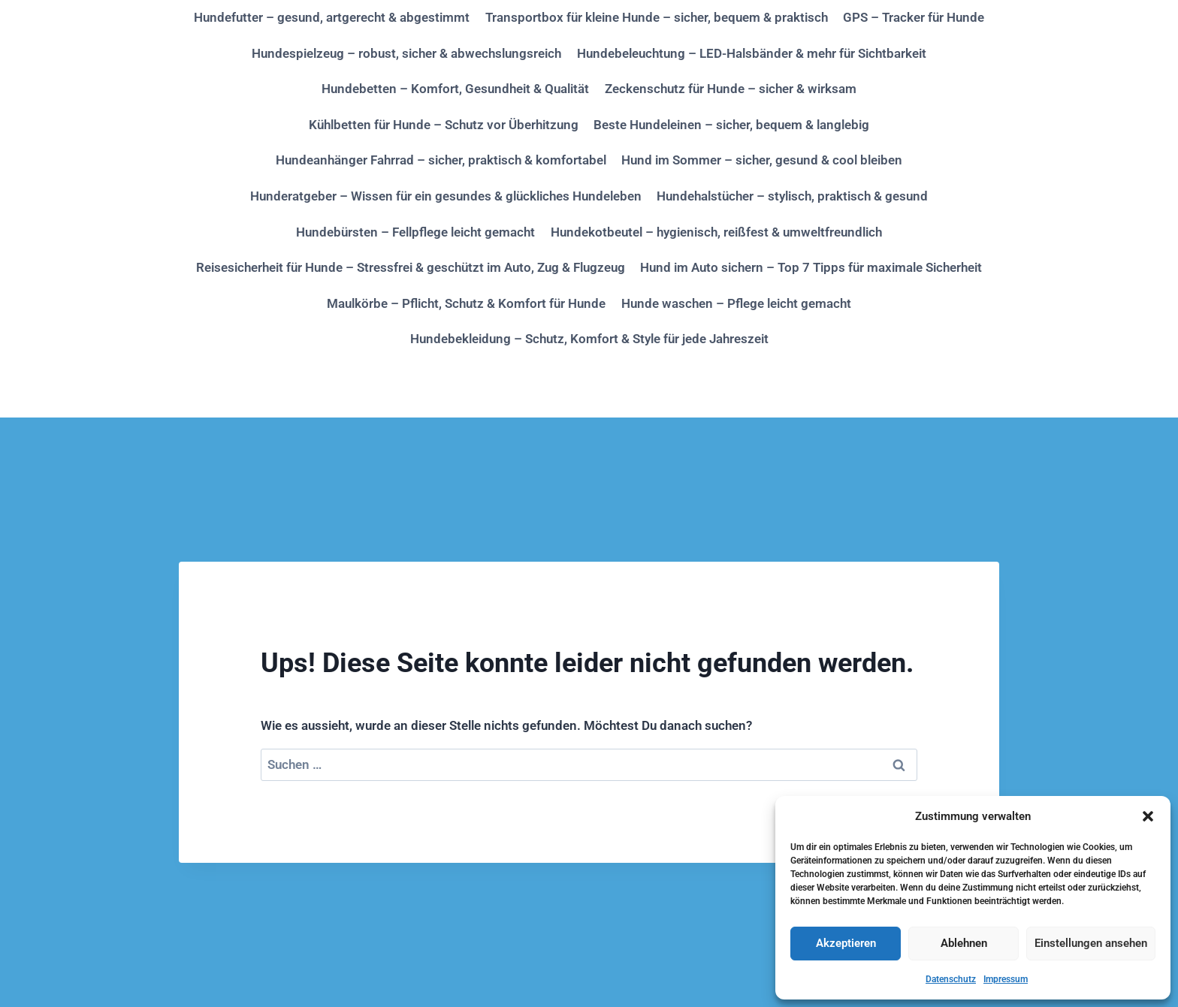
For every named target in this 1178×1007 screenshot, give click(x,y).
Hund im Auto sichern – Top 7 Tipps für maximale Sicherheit (811, 267)
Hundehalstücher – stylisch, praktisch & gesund (792, 196)
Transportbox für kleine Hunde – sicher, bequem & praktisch (656, 17)
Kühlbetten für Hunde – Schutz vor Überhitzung (443, 124)
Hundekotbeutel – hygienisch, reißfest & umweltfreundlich (716, 232)
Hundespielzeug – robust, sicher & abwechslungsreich (406, 53)
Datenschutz (951, 979)
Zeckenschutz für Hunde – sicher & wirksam (730, 88)
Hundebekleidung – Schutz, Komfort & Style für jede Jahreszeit (589, 338)
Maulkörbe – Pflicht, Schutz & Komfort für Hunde (466, 303)
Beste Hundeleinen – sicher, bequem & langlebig (731, 124)
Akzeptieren (846, 943)
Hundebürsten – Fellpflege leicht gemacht (415, 232)
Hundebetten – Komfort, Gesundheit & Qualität (455, 88)
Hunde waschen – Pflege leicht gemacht (736, 303)
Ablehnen (964, 943)
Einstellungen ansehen (1091, 943)
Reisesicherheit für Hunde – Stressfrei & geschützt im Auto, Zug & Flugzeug (410, 267)
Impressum (1005, 979)
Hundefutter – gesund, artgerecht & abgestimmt (332, 17)
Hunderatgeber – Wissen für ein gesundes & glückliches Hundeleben (446, 196)
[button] (1147, 816)
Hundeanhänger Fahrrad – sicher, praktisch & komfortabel (441, 159)
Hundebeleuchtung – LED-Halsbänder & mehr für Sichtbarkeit (751, 53)
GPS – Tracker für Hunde (913, 17)
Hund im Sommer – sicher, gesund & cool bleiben (761, 159)
